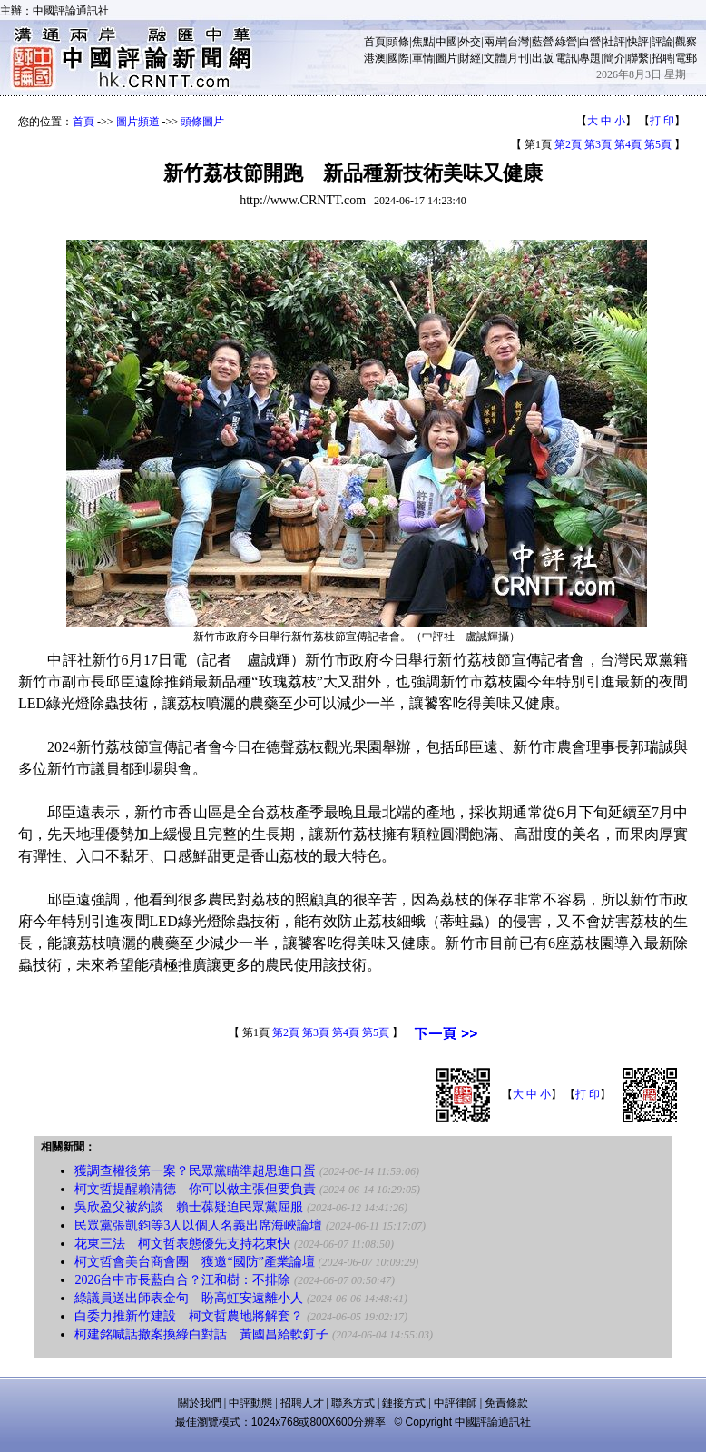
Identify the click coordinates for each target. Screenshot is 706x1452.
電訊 (566, 58)
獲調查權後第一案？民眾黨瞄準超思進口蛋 (195, 1171)
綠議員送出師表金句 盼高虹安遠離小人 (188, 1298)
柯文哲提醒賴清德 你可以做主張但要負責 (195, 1189)
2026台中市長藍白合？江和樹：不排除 (182, 1280)
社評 (614, 41)
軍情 (423, 58)
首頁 (375, 41)
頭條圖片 (202, 121)
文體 (494, 58)
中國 (446, 41)
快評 (638, 41)
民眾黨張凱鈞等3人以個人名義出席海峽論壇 (198, 1225)
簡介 (614, 58)
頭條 (398, 41)
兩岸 (494, 41)
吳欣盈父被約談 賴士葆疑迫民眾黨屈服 (188, 1207)
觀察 (686, 41)
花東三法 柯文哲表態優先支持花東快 (182, 1243)
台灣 (518, 41)
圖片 (446, 58)
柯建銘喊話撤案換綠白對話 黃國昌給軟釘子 (201, 1334)
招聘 (662, 58)
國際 (398, 58)
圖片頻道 (138, 121)
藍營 (543, 41)
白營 (590, 41)
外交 (470, 41)
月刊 (518, 58)
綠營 (566, 41)
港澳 (375, 58)
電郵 (686, 58)
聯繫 (638, 58)
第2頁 (568, 144)
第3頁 (598, 144)
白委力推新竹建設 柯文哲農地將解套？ (188, 1316)
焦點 (423, 41)
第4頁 (628, 144)
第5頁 (658, 144)
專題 (590, 58)
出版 (543, 58)
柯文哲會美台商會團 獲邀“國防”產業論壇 (194, 1262)
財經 (470, 58)
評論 (662, 41)
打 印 (662, 120)
